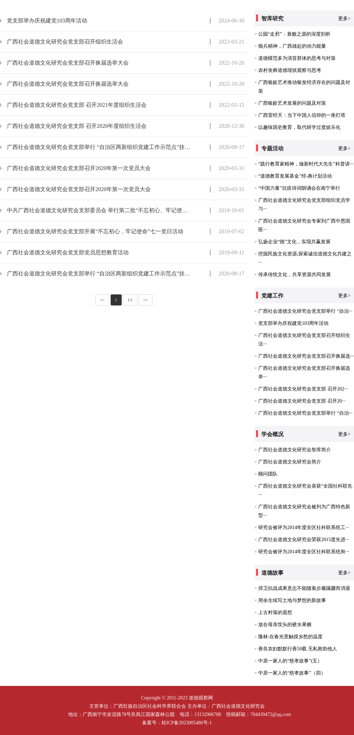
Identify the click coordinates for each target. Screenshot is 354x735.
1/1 (130, 300)
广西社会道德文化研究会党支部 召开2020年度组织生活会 (77, 126)
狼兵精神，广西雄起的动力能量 (292, 46)
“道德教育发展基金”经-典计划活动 (295, 176)
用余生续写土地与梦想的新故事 (292, 600)
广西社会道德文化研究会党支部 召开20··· (301, 401)
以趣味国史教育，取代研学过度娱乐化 (299, 127)
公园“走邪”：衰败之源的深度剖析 (294, 34)
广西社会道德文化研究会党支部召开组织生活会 (65, 42)
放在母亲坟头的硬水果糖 (284, 624)
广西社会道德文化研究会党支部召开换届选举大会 (68, 63)
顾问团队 (268, 474)
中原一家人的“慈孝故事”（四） (291, 673)
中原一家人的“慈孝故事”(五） (290, 660)
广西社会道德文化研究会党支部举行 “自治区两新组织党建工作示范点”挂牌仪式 (99, 147)
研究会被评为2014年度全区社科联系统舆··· (303, 551)
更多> (344, 18)
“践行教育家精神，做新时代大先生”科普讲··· (305, 164)
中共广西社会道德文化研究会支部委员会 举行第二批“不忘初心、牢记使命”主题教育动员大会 (99, 210)
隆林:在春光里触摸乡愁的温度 (290, 636)
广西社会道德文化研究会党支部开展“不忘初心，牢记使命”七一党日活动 (95, 231)
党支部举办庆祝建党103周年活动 (47, 20)
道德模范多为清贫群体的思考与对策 (297, 58)
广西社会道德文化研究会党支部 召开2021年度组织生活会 (77, 105)
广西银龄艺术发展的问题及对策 (292, 103)
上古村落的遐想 (275, 612)
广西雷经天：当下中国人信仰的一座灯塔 (301, 115)
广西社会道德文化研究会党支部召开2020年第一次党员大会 (79, 168)
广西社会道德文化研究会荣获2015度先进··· (303, 539)
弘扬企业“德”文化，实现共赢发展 (294, 241)
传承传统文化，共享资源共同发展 (294, 274)
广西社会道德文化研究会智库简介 (294, 449)
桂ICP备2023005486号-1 (186, 722)
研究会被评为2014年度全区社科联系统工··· (303, 527)
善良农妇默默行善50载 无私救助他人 (297, 648)
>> (145, 300)
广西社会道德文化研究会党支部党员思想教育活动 (68, 252)
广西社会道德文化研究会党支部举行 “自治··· (305, 311)
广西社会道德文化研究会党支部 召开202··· (303, 389)
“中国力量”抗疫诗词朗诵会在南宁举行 (299, 188)
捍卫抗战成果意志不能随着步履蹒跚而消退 (304, 588)
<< (102, 300)
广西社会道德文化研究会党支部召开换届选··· (306, 356)
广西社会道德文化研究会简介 (289, 461)
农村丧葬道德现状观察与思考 (289, 70)
